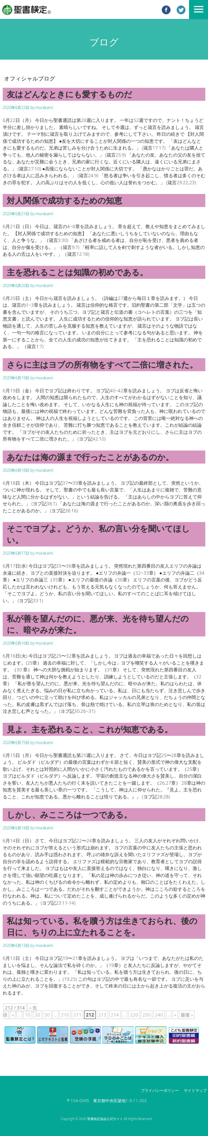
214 (115, 1015)
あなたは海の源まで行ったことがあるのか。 (90, 456)
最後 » (187, 1015)
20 (37, 1015)
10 (27, 1015)
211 (77, 1015)
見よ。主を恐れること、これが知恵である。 (90, 729)
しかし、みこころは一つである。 (69, 814)
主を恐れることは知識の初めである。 (77, 272)
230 (146, 1015)
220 (134, 1015)
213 (102, 1015)
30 (47, 1015)
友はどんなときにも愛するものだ (69, 94)
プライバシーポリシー (160, 1090)
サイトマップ (195, 1090)
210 (65, 1015)
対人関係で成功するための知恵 (64, 200)
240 (159, 1015)
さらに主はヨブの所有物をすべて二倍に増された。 (102, 364)
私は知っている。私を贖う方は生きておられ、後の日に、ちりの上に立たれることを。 (102, 926)
